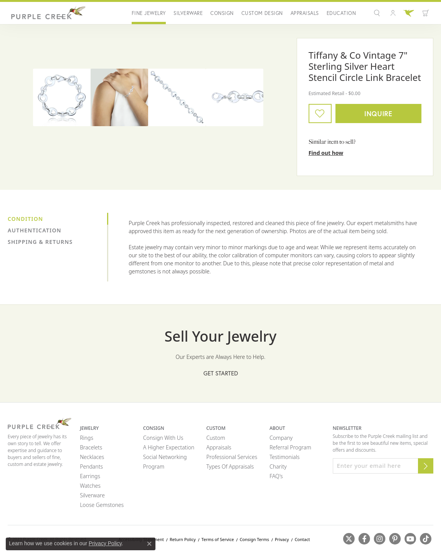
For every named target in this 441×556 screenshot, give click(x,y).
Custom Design (262, 13)
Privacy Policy (105, 543)
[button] (377, 13)
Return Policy (183, 539)
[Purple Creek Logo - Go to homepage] (47, 13)
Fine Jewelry (149, 13)
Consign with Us (163, 437)
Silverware (188, 13)
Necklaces (92, 457)
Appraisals (305, 13)
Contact (302, 539)
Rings (86, 437)
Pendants (91, 466)
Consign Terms (254, 539)
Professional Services (231, 457)
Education (341, 13)
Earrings (90, 476)
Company (280, 437)
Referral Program (290, 447)
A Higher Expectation (169, 447)
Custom (215, 437)
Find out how (326, 152)
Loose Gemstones (102, 504)
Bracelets (91, 447)
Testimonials (284, 457)
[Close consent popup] (149, 543)
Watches (90, 485)
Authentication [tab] (34, 230)
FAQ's (276, 476)
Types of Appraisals (230, 466)
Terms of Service (218, 539)
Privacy (282, 539)
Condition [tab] (25, 218)
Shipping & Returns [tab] (40, 241)
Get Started (220, 373)
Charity (278, 466)
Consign (221, 13)
